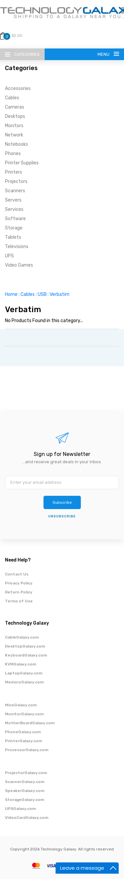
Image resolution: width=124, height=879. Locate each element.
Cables (12, 98)
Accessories (18, 88)
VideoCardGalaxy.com (26, 817)
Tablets (13, 237)
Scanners (15, 191)
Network (14, 135)
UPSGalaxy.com (20, 808)
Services (14, 209)
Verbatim (59, 294)
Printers (13, 172)
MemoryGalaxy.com (24, 682)
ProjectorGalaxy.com (26, 772)
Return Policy (18, 592)
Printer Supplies (22, 163)
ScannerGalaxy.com (24, 781)
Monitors (14, 126)
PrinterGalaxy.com (23, 741)
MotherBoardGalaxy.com (30, 723)
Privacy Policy (18, 583)
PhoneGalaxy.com (23, 732)
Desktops (15, 116)
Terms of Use (19, 601)
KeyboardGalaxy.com (26, 655)
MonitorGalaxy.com (24, 714)
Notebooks (16, 144)
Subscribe (62, 502)
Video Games (19, 265)
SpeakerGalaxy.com (24, 790)
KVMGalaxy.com (20, 664)
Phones (13, 153)
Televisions (16, 246)
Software (15, 218)
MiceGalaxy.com (21, 705)
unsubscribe (62, 516)
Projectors (16, 181)
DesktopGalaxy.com (25, 646)
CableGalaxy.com (22, 637)
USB (42, 294)
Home (11, 294)
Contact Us (16, 574)
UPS (9, 256)
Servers (13, 200)
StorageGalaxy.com (24, 799)
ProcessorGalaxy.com (26, 749)
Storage (13, 228)
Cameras (14, 107)
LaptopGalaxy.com (23, 673)
